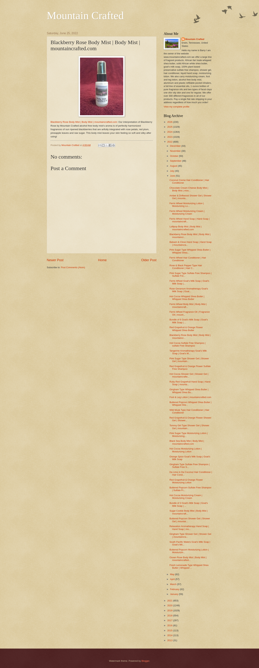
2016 (170, 625)
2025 (170, 126)
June (173, 175)
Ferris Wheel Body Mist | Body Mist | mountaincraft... (188, 305)
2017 (170, 620)
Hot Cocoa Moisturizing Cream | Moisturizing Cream (185, 496)
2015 (170, 630)
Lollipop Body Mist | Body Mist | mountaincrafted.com (185, 228)
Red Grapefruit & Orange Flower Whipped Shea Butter (186, 328)
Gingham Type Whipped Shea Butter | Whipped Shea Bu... (188, 390)
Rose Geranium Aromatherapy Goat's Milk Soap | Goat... (188, 290)
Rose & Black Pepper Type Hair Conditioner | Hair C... (185, 266)
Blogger (145, 661)
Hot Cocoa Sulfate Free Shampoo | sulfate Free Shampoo (187, 344)
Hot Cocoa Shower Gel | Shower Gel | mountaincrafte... (188, 375)
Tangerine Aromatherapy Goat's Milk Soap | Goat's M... (188, 352)
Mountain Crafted (85, 15)
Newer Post (55, 260)
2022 (170, 141)
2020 (170, 605)
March (173, 584)
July (172, 171)
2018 (170, 615)
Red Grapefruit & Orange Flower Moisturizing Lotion (186, 481)
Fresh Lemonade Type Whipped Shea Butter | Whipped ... (188, 566)
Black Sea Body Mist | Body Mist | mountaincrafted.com (186, 442)
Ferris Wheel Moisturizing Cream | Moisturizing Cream (186, 212)
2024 (170, 132)
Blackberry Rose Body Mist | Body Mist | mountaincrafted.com (84, 122)
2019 (170, 610)
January (174, 594)
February (175, 589)
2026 (170, 122)
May (172, 574)
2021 (170, 600)
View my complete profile (176, 106)
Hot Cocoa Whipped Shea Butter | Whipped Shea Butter (186, 297)
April (172, 579)
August (174, 166)
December (175, 146)
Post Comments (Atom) (73, 267)
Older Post (148, 260)
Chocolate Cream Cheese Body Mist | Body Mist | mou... (188, 189)
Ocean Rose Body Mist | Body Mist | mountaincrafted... (187, 558)
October (174, 156)
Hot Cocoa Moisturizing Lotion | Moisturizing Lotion (185, 450)
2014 (170, 635)
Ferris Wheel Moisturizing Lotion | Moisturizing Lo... (186, 204)
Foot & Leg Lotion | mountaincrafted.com (190, 397)
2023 (170, 137)
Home (102, 260)
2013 (170, 640)
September (176, 160)
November (175, 151)
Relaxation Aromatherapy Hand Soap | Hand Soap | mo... (189, 527)
